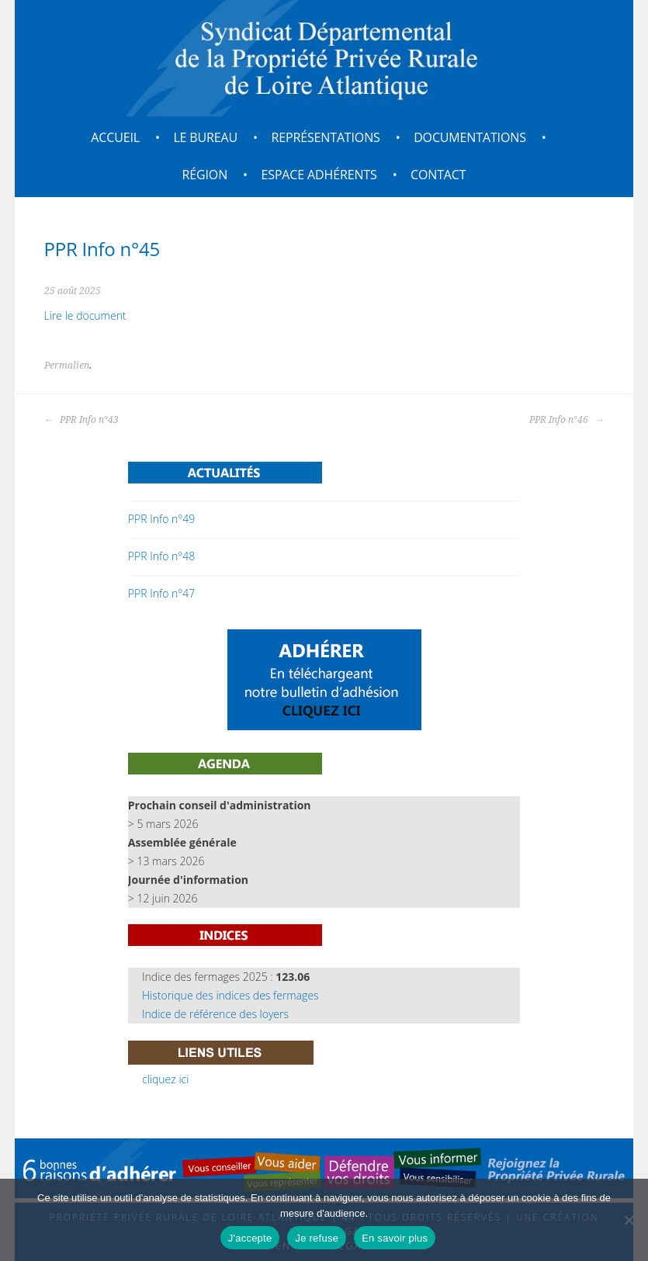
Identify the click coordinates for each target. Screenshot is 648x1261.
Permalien (66, 365)
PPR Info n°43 (81, 419)
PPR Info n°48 (161, 556)
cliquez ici (165, 1079)
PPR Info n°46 (566, 419)
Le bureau (205, 137)
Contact (438, 174)
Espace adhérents (319, 174)
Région (205, 174)
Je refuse (316, 1238)
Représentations (325, 137)
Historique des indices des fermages (230, 995)
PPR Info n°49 (161, 518)
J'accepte (250, 1238)
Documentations (470, 137)
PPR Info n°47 (161, 593)
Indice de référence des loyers (215, 1013)
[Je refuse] (628, 1220)
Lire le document (85, 315)
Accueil (115, 137)
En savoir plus (395, 1238)
